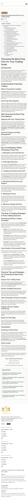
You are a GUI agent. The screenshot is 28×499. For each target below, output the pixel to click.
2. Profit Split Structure (9, 37)
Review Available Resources (10, 48)
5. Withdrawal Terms (9, 40)
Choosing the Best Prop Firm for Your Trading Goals (12, 25)
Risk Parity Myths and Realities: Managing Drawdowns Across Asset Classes (11, 373)
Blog (2, 438)
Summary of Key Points (9, 54)
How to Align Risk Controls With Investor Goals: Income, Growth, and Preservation (12, 382)
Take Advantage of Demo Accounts (11, 49)
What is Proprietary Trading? (10, 29)
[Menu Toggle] (26, 4)
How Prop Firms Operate (10, 30)
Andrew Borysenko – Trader (6, 429)
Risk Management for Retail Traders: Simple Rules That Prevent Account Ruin (13, 396)
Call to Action (8, 55)
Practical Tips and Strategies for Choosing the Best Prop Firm (14, 46)
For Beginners (4, 436)
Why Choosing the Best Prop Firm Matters (11, 31)
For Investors (3, 433)
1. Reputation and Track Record (11, 36)
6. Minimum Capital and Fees (10, 41)
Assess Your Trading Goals (10, 47)
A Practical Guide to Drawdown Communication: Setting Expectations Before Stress (13, 391)
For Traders (3, 431)
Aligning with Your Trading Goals (11, 32)
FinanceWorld (4, 346)
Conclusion (6, 53)
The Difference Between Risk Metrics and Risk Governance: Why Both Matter (12, 387)
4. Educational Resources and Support (12, 39)
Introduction (6, 26)
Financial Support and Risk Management (12, 33)
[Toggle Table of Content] (23, 24)
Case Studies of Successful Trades (11, 45)
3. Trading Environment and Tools (11, 38)
